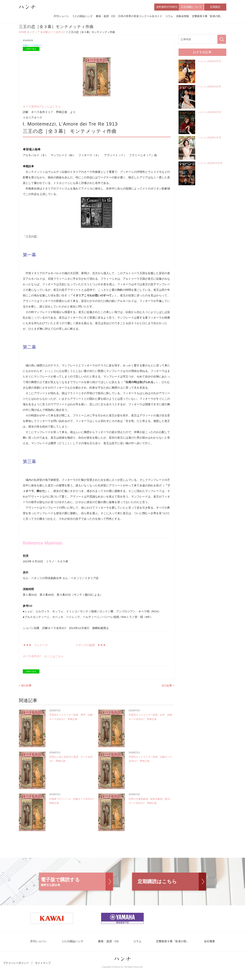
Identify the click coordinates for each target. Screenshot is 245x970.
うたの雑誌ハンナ (82, 16)
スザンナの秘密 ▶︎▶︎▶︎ (91, 646)
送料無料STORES (166, 7)
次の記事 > (168, 686)
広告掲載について (191, 7)
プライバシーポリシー (16, 964)
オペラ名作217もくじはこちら (42, 107)
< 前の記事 (25, 686)
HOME (23, 32)
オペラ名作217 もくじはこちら (43, 657)
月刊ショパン (61, 16)
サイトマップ (43, 964)
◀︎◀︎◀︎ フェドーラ (35, 646)
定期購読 (215, 7)
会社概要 (204, 942)
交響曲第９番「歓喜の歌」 (207, 16)
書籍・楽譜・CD (105, 16)
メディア (34, 32)
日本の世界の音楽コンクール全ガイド (140, 16)
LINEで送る (31, 50)
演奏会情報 (182, 16)
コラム (169, 16)
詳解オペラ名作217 (54, 32)
